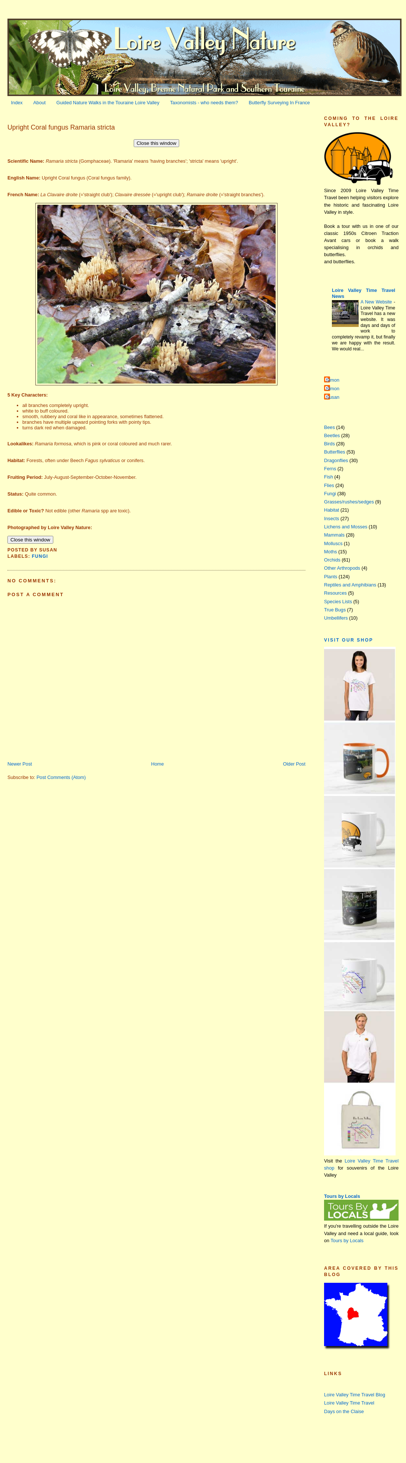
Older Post (294, 764)
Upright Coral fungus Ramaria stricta (61, 127)
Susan (332, 397)
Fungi (40, 556)
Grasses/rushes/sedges (349, 502)
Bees (329, 427)
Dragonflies (336, 460)
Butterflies (334, 452)
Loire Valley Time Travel (349, 1403)
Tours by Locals (342, 1196)
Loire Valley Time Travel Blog (354, 1394)
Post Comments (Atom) (61, 777)
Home (157, 764)
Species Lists (338, 601)
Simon (332, 380)
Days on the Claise (344, 1411)
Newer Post (19, 764)
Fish (328, 477)
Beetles (332, 435)
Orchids (332, 560)
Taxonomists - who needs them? (204, 102)
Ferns (330, 468)
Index (17, 102)
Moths (330, 551)
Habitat (331, 510)
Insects (331, 518)
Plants (330, 576)
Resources (335, 593)
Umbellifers (336, 618)
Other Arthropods (342, 568)
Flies (329, 485)
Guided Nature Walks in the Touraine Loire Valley (107, 102)
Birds (329, 443)
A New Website (377, 302)
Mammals (334, 535)
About (39, 102)
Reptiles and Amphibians (350, 585)
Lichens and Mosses (345, 526)
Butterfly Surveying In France (279, 102)
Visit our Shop (348, 640)
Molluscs (333, 543)
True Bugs (335, 610)
